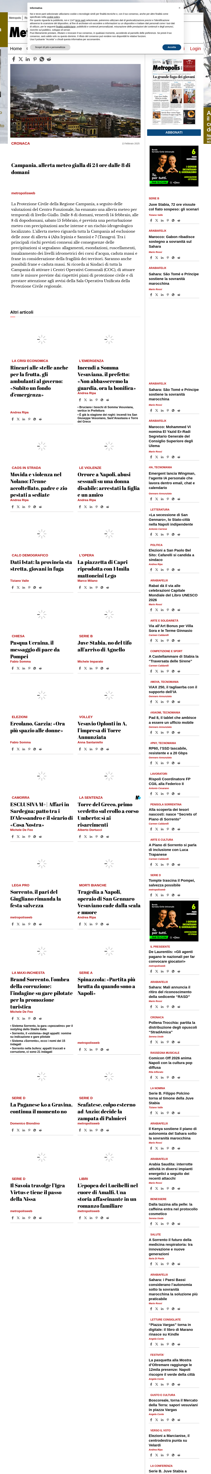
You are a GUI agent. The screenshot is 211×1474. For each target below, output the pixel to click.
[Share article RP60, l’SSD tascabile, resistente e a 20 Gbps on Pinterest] (168, 763)
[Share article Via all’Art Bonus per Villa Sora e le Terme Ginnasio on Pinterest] (168, 640)
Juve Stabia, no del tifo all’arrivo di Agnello (104, 646)
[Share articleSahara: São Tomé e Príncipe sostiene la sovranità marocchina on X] (157, 294)
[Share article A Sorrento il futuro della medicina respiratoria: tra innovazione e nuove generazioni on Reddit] (179, 1264)
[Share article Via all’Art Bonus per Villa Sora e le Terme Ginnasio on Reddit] (179, 640)
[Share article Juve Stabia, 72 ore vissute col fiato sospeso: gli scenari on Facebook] (151, 220)
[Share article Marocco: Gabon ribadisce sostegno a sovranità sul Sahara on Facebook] (151, 257)
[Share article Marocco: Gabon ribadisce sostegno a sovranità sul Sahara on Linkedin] (163, 257)
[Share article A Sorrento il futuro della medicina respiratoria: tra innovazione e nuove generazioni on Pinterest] (168, 1264)
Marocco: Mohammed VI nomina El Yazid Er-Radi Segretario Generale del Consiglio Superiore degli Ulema (171, 436)
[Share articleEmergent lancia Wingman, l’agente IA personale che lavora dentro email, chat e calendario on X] (157, 499)
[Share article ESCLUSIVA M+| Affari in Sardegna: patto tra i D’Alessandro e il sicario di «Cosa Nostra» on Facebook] (13, 836)
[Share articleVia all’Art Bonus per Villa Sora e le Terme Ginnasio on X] (157, 640)
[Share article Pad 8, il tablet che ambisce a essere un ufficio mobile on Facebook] (151, 732)
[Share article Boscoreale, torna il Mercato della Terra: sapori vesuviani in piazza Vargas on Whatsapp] (174, 1419)
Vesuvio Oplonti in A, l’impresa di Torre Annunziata (102, 730)
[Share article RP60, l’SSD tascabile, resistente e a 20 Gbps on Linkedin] (163, 763)
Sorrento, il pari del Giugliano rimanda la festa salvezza (35, 898)
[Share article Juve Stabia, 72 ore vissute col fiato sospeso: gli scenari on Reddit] (179, 220)
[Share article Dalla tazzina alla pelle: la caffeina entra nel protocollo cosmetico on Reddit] (179, 1223)
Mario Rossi (155, 252)
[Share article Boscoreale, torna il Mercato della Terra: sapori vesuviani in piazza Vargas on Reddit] (179, 1419)
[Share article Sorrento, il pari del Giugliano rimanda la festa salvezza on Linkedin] (24, 924)
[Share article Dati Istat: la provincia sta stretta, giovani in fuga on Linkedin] (24, 587)
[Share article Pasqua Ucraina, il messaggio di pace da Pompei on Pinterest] (30, 668)
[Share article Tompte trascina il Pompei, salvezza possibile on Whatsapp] (174, 895)
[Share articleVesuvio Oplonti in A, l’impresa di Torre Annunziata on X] (86, 749)
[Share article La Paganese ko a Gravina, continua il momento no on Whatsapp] (35, 1130)
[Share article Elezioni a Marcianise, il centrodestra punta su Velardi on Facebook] (151, 1455)
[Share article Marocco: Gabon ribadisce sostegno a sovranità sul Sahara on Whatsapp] (174, 257)
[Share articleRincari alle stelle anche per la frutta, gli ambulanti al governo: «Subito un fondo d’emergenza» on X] (19, 419)
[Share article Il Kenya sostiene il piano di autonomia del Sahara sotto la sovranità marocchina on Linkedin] (163, 1148)
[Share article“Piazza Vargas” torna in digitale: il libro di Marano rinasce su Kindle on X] (157, 1344)
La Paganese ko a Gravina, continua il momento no (41, 1108)
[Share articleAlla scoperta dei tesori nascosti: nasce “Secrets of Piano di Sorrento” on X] (157, 829)
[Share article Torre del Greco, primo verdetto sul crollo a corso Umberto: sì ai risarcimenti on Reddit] (108, 836)
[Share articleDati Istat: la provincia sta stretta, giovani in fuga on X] (19, 587)
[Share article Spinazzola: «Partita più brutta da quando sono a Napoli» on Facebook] (80, 1049)
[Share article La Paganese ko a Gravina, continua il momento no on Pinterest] (30, 1130)
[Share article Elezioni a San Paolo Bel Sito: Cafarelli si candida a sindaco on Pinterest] (168, 569)
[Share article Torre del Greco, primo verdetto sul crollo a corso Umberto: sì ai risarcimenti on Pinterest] (97, 836)
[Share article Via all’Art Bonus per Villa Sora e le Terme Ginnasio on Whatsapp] (174, 640)
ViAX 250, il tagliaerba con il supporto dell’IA (173, 689)
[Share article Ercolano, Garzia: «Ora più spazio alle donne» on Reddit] (41, 749)
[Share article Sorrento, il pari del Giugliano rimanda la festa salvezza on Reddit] (41, 924)
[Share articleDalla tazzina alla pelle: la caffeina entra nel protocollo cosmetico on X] (157, 1223)
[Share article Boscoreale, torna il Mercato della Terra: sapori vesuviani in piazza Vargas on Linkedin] (163, 1419)
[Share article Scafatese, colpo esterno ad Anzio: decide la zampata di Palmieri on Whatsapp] (102, 1130)
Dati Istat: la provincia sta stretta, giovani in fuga (41, 565)
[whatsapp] (42, 59)
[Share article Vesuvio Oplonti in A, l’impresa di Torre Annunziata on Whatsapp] (102, 749)
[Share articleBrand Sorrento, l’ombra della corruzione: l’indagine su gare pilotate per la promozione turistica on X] (19, 1018)
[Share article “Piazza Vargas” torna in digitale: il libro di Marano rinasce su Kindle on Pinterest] (168, 1344)
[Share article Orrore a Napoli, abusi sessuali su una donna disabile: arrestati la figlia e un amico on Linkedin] (91, 506)
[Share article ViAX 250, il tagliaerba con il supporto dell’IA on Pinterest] (168, 701)
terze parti (80, 20)
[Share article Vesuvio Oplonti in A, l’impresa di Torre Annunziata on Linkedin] (91, 749)
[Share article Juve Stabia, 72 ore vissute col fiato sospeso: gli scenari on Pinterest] (168, 220)
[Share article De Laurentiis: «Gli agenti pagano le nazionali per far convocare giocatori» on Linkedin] (163, 971)
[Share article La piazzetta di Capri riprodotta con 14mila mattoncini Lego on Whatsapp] (102, 587)
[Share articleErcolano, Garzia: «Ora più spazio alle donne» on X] (19, 749)
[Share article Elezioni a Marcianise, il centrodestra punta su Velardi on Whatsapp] (174, 1455)
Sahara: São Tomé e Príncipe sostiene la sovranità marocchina (174, 279)
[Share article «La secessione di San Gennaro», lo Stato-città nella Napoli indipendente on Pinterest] (168, 534)
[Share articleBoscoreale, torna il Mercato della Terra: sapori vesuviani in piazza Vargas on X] (157, 1419)
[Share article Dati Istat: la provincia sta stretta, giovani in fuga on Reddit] (41, 587)
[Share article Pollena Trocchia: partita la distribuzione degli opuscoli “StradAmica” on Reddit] (179, 1042)
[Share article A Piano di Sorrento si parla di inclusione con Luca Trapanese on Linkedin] (163, 864)
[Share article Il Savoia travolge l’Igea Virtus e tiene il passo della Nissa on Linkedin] (24, 1217)
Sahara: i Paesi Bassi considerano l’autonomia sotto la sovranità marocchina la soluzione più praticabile (173, 1289)
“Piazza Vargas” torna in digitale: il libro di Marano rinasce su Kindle (171, 1329)
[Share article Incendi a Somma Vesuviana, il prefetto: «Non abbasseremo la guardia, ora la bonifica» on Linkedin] (91, 399)
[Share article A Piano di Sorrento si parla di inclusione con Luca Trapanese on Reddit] (179, 864)
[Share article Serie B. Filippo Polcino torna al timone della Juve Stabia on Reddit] (179, 1112)
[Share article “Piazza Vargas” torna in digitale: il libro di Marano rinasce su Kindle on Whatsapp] (174, 1344)
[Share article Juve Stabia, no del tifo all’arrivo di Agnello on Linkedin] (91, 668)
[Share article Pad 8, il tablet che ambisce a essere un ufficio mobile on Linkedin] (163, 732)
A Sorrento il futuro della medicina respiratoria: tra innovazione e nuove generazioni (171, 1247)
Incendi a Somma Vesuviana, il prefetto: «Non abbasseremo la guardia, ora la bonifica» (107, 377)
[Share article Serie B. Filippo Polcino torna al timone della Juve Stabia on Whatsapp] (174, 1112)
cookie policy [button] (53, 17)
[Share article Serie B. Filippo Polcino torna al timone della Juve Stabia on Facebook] (151, 1112)
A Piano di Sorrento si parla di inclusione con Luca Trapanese (172, 850)
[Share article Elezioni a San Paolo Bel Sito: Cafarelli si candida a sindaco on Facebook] (151, 569)
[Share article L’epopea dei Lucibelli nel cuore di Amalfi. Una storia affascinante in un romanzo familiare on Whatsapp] (102, 1217)
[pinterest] (35, 59)
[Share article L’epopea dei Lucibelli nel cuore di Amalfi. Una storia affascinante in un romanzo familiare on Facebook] (80, 1217)
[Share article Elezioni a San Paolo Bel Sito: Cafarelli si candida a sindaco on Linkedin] (163, 569)
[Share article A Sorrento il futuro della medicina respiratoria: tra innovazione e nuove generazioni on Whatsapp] (174, 1264)
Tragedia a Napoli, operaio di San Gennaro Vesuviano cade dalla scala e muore (109, 902)
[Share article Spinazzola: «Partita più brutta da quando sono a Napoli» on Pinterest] (97, 1049)
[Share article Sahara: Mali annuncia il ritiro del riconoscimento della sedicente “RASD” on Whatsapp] (174, 1006)
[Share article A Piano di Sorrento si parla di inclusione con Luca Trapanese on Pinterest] (168, 864)
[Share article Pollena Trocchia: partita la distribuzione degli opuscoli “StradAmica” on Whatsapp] (174, 1042)
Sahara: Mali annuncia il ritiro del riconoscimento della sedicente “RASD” (170, 992)
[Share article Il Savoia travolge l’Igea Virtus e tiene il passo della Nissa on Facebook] (13, 1217)
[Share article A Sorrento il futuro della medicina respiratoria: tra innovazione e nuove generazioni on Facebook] (151, 1264)
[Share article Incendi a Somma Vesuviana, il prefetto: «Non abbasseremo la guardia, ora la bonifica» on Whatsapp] (102, 399)
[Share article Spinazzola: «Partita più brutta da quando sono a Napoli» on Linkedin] (91, 1049)
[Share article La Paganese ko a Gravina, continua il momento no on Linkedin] (24, 1130)
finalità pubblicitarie (66, 26)
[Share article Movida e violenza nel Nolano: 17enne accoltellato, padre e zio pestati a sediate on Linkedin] (24, 506)
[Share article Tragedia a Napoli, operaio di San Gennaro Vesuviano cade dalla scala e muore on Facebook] (80, 924)
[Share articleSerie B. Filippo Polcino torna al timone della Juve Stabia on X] (157, 1112)
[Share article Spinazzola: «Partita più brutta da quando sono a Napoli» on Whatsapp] (102, 1049)
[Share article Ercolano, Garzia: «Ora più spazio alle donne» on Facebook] (13, 749)
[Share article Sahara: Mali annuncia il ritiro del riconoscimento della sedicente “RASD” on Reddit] (179, 1006)
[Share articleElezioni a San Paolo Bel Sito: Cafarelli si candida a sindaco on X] (157, 569)
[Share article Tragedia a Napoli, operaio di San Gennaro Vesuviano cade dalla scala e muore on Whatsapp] (102, 924)
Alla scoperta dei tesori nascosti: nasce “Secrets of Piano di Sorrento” (173, 814)
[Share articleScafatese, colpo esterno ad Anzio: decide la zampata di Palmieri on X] (86, 1130)
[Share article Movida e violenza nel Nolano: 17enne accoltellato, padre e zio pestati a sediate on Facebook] (13, 506)
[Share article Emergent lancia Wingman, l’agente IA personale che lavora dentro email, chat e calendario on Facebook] (151, 499)
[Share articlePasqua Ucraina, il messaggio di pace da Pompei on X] (19, 668)
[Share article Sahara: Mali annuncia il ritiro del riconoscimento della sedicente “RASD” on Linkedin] (163, 1006)
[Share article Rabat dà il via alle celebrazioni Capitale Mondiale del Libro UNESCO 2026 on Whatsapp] (174, 609)
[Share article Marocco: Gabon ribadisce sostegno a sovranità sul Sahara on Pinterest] (168, 257)
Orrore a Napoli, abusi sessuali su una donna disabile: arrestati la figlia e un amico (109, 484)
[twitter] (20, 59)
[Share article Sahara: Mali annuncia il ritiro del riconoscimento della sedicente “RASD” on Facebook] (151, 1006)
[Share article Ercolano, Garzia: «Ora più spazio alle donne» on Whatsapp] (35, 749)
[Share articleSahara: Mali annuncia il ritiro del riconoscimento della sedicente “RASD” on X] (157, 1006)
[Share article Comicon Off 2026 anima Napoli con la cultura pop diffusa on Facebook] (151, 1077)
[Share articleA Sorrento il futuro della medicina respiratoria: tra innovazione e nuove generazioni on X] (157, 1264)
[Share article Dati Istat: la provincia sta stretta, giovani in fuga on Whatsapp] (35, 587)
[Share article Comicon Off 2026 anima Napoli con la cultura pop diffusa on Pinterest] (168, 1077)
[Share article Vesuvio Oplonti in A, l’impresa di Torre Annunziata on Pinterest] (97, 749)
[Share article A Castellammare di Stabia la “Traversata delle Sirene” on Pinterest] (168, 671)
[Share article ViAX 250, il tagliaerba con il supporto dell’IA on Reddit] (179, 701)
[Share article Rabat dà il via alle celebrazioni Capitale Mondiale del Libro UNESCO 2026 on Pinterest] (168, 609)
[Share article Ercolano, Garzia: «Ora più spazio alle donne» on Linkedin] (24, 749)
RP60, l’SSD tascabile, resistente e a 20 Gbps (168, 750)
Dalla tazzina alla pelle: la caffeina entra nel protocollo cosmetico (173, 1209)
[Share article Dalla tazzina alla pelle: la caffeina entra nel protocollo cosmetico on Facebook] (151, 1223)
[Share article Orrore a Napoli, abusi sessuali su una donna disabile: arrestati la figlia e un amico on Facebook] (80, 506)
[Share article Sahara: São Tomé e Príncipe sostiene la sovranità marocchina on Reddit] (179, 294)
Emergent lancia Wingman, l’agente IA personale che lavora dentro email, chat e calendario (172, 480)
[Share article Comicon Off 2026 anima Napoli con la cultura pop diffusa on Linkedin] (163, 1077)
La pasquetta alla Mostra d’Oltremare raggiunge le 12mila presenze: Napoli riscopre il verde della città (172, 1367)
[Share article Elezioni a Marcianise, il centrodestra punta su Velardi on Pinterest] (168, 1455)
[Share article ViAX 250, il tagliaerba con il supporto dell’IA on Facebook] (151, 701)
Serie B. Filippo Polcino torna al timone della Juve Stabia (171, 1098)
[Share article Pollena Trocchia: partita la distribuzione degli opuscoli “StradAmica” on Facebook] (151, 1042)
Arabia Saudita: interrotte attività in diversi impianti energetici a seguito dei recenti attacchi (171, 1171)
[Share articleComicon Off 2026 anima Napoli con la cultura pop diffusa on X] (157, 1077)
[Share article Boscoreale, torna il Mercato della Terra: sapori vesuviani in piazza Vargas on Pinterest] (168, 1419)
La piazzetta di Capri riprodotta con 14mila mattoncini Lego (103, 568)
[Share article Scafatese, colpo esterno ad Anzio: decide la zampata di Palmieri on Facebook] (80, 1130)
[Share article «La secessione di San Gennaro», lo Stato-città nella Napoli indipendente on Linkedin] (163, 534)
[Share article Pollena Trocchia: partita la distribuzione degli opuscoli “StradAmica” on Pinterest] (168, 1042)
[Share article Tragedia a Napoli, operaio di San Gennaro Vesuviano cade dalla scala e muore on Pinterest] (97, 924)
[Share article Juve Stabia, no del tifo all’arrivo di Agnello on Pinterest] (97, 668)
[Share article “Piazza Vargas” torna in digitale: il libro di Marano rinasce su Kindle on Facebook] (151, 1344)
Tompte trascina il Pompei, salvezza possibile (172, 882)
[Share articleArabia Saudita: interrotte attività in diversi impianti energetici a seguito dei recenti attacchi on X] (157, 1188)
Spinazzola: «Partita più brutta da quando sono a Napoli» (106, 986)
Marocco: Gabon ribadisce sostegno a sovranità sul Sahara (172, 241)
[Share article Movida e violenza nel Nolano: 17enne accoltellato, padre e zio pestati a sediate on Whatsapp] (35, 506)
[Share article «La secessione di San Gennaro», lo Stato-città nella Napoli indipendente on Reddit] (179, 534)
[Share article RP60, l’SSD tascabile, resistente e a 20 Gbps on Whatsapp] (174, 763)
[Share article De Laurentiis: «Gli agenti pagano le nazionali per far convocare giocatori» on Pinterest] (168, 971)
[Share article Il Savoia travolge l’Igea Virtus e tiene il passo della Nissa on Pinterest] (30, 1217)
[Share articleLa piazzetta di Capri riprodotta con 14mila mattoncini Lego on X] (86, 587)
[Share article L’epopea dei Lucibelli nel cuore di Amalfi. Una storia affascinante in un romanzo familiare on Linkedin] (91, 1217)
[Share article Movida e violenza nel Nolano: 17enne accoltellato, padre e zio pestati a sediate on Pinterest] (30, 506)
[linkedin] (27, 59)
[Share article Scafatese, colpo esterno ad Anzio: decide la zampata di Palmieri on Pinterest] (97, 1130)
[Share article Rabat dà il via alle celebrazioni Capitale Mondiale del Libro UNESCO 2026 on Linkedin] (163, 609)
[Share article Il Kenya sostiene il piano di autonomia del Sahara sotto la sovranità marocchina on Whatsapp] (174, 1148)
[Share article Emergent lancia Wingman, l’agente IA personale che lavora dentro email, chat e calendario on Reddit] (179, 499)
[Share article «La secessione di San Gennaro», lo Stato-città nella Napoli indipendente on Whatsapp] (174, 534)
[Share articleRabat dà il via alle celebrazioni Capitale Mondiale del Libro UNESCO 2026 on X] (157, 609)
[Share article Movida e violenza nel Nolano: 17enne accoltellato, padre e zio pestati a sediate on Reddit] (41, 506)
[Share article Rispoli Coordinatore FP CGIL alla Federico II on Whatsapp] (174, 793)
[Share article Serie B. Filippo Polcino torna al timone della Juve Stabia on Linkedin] (163, 1112)
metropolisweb (21, 917)
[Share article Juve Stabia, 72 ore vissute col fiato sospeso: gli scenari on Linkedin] (163, 220)
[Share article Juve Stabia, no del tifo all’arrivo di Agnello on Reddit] (108, 668)
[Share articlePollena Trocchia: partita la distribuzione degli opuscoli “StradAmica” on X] (157, 1042)
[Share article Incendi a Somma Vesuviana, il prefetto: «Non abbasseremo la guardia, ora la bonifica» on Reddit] (108, 399)
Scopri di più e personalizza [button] (50, 47)
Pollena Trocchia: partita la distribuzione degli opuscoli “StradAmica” (173, 1027)
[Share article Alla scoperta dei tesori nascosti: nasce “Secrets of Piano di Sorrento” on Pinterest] (168, 829)
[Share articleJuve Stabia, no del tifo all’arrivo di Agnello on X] (86, 668)
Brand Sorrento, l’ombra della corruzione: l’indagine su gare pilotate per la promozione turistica (41, 993)
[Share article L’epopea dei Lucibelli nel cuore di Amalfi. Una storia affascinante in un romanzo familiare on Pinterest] (97, 1217)
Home (16, 48)
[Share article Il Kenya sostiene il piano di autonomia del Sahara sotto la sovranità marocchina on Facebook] (151, 1148)
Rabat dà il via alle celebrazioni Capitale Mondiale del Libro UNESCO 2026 (173, 593)
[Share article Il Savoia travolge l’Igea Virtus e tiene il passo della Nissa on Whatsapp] (35, 1217)
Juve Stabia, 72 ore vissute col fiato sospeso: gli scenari (174, 206)
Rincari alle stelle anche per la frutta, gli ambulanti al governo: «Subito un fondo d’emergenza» (39, 381)
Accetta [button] (172, 47)
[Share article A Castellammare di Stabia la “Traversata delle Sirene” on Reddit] (179, 671)
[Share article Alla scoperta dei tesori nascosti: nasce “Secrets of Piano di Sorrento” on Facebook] (151, 829)
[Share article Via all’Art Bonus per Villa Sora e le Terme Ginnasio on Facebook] (151, 640)
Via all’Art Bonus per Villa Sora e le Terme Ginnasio (171, 628)
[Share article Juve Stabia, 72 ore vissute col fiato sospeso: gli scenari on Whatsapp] (174, 220)
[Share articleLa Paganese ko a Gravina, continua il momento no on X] (19, 1130)
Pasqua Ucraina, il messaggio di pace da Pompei (35, 649)
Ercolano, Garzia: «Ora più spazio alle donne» (37, 727)
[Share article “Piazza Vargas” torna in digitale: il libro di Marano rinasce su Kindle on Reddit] (179, 1344)
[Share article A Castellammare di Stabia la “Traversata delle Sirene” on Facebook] (151, 671)
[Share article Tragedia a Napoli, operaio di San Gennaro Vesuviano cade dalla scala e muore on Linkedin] (91, 924)
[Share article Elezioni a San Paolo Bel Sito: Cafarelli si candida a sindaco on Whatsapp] (174, 569)
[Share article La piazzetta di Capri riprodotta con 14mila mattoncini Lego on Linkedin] (91, 587)
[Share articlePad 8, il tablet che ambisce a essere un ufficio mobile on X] (157, 732)
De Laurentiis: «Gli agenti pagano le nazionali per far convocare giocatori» (172, 956)
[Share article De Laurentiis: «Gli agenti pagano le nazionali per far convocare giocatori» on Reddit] (179, 971)
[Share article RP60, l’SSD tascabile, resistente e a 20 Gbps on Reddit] (179, 763)
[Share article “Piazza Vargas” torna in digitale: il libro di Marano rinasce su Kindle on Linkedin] (163, 1344)
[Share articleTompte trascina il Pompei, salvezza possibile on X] (157, 895)
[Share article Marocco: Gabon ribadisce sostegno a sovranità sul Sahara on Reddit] (179, 257)
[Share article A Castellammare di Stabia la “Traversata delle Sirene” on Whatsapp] (174, 671)
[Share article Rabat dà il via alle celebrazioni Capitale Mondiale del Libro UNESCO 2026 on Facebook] (151, 609)
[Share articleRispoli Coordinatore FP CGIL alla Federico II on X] (157, 793)
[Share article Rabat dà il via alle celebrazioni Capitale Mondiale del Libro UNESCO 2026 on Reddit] (179, 609)
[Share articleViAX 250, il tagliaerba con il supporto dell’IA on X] (157, 701)
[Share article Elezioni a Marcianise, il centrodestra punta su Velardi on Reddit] (179, 1455)
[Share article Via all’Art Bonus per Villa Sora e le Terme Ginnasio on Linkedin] (163, 640)
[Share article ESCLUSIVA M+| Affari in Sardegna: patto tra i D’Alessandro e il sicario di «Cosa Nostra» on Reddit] (41, 836)
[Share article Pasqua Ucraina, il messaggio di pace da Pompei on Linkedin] (24, 668)
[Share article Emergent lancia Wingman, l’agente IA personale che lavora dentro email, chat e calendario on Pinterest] (168, 499)
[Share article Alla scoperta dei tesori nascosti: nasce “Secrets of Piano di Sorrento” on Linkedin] (163, 829)
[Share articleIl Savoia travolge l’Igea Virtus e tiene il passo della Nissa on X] (19, 1217)
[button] (179, 7)
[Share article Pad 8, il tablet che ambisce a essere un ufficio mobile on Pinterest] (168, 732)
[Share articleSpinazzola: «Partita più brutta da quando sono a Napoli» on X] (86, 1049)
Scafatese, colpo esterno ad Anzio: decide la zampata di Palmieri (106, 1111)
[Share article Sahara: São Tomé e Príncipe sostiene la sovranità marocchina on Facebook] (151, 294)
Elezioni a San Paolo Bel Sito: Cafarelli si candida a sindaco (171, 555)
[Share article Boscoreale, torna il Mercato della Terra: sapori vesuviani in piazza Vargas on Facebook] (151, 1419)
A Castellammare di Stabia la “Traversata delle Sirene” (173, 658)
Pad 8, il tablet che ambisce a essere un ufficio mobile (172, 720)
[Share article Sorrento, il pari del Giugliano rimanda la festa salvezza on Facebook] (13, 924)
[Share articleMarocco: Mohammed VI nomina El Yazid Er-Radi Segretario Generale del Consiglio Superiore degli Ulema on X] (157, 457)
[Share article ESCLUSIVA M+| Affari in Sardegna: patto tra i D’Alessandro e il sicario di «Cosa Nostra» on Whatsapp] (35, 836)
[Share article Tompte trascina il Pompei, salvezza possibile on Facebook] (151, 895)
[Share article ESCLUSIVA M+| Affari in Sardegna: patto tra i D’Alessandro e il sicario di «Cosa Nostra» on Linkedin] (24, 836)
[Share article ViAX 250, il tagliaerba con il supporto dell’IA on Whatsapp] (174, 701)
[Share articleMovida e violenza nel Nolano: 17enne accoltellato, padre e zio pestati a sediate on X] (19, 506)
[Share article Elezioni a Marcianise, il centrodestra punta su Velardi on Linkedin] (163, 1455)
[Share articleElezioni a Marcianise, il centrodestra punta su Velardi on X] (157, 1455)
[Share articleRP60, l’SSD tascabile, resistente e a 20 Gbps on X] (157, 763)
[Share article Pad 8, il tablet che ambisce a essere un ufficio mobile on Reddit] (179, 732)
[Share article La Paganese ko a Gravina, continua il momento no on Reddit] (41, 1130)
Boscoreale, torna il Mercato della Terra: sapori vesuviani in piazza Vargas (173, 1405)
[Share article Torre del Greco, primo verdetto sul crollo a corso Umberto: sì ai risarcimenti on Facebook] (80, 836)
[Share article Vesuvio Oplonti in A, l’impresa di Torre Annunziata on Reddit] (108, 749)
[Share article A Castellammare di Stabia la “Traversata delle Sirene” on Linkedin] (163, 671)
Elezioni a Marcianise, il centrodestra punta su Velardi (169, 1440)
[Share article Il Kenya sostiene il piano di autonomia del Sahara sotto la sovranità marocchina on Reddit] (179, 1148)
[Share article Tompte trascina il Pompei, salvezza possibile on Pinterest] (168, 895)
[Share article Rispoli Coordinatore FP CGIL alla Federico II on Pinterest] (168, 793)
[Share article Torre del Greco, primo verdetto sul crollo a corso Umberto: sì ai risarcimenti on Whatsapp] (102, 836)
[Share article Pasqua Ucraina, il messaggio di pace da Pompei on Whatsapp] (35, 668)
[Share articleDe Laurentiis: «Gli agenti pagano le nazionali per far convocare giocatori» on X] (157, 971)
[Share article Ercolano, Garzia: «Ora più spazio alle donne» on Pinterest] (30, 749)
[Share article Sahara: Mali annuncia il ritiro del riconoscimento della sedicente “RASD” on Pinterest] (168, 1006)
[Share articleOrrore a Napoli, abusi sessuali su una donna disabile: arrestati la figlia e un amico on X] (86, 506)
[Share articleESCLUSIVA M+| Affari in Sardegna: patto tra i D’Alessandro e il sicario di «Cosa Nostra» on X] (19, 836)
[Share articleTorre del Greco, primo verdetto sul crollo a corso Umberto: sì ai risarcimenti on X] (86, 836)
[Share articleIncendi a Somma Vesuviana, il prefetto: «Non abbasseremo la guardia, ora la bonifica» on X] (86, 399)
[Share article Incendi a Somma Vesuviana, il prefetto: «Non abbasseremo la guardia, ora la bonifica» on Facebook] (80, 399)
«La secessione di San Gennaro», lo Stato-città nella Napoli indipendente (171, 519)
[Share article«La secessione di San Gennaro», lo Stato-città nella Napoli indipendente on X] (157, 534)
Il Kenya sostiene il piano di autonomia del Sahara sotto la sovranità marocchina (173, 1133)
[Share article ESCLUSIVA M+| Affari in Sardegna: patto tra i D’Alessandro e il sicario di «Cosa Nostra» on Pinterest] (30, 836)
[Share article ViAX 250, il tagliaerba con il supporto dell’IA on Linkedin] (163, 701)
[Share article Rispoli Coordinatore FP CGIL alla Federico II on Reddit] (179, 793)
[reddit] (49, 59)
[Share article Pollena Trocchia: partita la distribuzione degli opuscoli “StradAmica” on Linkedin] (163, 1042)
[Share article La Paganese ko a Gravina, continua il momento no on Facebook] (13, 1130)
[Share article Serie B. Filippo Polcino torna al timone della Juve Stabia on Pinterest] (168, 1112)
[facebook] (13, 59)
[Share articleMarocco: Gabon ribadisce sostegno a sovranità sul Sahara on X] (157, 257)
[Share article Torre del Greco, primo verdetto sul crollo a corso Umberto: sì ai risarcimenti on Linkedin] (91, 836)
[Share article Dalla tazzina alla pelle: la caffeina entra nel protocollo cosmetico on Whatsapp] (174, 1223)
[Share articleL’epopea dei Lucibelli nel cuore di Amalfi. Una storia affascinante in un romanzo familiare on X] (86, 1217)
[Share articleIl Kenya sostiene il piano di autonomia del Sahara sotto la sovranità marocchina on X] (157, 1148)
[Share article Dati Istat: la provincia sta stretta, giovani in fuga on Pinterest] (30, 587)
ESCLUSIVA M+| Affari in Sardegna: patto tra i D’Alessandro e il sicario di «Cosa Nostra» (41, 814)
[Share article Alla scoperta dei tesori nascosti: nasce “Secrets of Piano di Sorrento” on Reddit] (179, 829)
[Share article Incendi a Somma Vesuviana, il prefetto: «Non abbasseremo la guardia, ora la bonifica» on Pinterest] (97, 399)
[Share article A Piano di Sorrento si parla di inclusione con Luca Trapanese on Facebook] (151, 864)
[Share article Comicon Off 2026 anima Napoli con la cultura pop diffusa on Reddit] (179, 1077)
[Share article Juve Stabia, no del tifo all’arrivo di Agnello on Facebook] (80, 668)
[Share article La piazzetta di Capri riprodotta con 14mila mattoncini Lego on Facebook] (80, 587)
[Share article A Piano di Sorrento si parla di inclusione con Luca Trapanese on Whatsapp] (174, 864)
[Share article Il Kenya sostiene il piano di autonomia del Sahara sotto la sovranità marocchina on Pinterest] (168, 1148)
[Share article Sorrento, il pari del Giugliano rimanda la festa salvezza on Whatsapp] (35, 924)
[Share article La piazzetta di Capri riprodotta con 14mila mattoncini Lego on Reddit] (108, 587)
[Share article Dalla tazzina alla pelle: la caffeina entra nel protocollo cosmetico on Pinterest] (168, 1223)
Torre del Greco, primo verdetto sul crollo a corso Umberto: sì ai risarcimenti (108, 814)
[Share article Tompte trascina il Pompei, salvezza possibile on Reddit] (179, 895)
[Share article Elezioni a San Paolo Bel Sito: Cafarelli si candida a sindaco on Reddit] (179, 569)
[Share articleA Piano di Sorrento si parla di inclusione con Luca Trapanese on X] (157, 864)
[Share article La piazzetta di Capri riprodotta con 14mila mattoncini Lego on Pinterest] (97, 587)
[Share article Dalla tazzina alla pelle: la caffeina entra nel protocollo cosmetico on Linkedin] (163, 1223)
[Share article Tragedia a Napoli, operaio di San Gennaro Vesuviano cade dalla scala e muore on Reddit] (108, 924)
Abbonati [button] (174, 132)
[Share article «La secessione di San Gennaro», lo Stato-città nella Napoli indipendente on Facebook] (151, 534)
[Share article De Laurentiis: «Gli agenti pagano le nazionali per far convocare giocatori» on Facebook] (151, 971)
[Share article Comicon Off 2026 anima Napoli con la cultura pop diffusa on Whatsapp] (174, 1077)
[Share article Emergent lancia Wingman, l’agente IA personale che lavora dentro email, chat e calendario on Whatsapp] (174, 499)
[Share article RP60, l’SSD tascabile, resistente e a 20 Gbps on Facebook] (151, 763)
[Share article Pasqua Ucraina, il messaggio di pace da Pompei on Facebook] (13, 668)
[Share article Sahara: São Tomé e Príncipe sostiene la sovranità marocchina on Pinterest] (168, 294)
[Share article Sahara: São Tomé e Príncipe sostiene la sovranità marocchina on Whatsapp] (174, 294)
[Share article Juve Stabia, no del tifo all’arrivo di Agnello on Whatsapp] (102, 668)
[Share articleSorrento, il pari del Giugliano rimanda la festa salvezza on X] (19, 924)
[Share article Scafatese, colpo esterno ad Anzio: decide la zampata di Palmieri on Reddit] (108, 1130)
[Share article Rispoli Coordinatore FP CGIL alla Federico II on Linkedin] (163, 793)
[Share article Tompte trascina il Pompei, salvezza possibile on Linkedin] (163, 895)
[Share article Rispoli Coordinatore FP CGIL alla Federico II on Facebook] (151, 793)
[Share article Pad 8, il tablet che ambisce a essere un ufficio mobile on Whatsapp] (174, 732)
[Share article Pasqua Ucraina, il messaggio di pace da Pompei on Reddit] (41, 668)
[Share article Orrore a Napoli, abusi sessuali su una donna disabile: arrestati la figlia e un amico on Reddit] (108, 506)
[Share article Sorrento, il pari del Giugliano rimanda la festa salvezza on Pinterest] (30, 924)
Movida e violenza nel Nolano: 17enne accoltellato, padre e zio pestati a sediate (38, 484)
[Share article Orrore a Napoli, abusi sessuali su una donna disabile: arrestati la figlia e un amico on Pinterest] (97, 506)
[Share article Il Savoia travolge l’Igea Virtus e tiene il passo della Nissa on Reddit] (41, 1217)
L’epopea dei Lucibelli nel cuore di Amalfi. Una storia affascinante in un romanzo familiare (108, 1195)
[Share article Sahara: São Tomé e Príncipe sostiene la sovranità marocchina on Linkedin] (163, 294)
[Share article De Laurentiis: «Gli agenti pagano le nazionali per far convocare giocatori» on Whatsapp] (174, 971)
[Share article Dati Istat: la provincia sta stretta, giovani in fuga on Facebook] (13, 587)
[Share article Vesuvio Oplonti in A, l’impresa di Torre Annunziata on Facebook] (80, 749)
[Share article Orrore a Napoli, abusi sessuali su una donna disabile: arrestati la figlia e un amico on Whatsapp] (102, 506)
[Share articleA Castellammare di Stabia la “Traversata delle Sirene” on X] (157, 671)
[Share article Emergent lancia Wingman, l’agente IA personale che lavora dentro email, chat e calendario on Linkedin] (163, 499)
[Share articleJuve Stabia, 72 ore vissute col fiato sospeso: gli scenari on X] (157, 220)
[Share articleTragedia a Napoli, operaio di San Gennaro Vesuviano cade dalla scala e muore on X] (86, 924)
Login (195, 48)
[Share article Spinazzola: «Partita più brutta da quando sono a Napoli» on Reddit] (108, 1049)
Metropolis (15, 17)
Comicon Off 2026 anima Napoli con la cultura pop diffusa (170, 1063)
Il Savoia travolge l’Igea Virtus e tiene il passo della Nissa (37, 1192)
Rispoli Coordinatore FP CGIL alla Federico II (169, 781)
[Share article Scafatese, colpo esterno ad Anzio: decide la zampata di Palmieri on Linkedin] (91, 1130)
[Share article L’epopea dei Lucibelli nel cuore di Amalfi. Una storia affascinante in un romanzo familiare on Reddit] (108, 1217)
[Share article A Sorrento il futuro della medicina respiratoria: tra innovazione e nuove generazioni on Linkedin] (163, 1264)
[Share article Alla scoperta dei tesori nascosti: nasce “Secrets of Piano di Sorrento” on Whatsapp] (174, 829)
